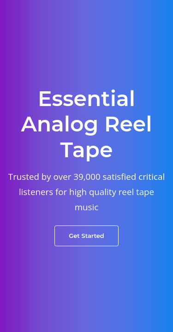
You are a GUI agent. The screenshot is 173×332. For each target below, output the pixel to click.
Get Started (86, 235)
